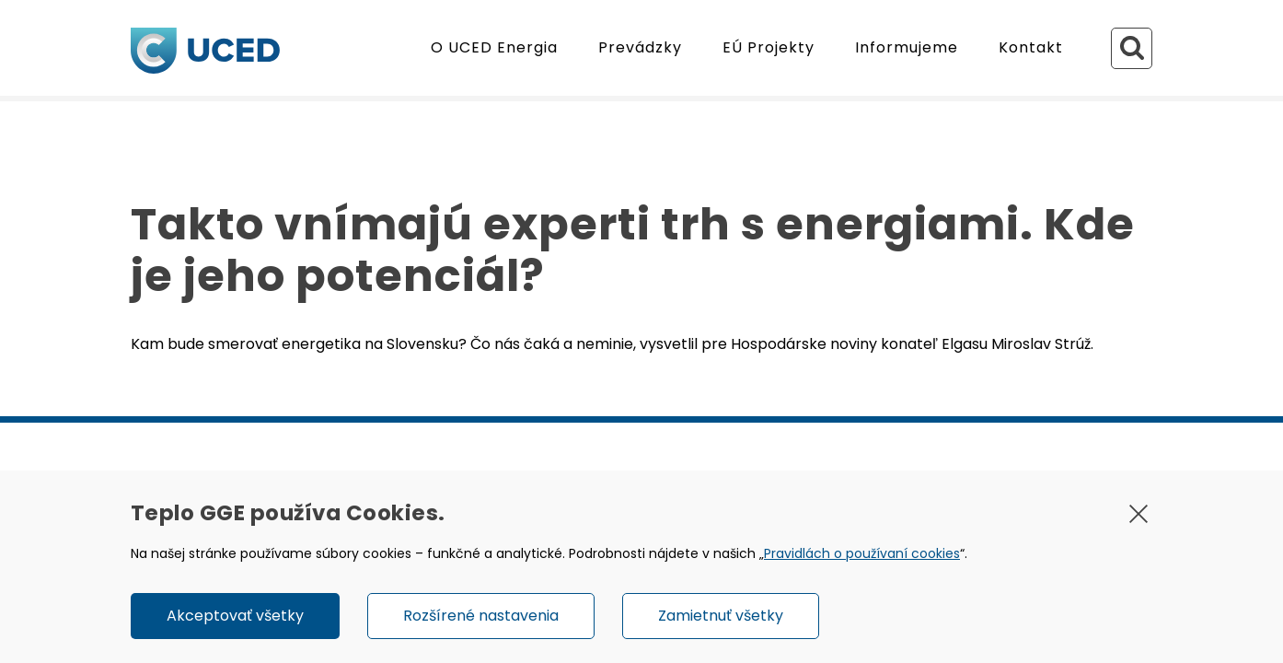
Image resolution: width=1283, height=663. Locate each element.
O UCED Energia (494, 47)
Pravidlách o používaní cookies (862, 553)
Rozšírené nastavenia (481, 615)
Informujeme (906, 47)
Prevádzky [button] (640, 47)
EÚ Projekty (768, 47)
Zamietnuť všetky (720, 615)
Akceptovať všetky (235, 615)
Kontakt (1031, 47)
